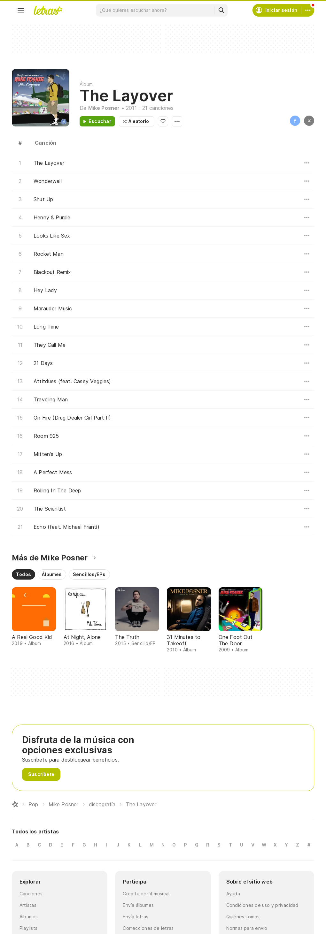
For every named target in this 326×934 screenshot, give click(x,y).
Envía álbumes (138, 905)
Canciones (31, 893)
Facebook (295, 121)
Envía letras (135, 916)
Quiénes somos (243, 916)
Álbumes (28, 916)
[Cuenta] (307, 10)
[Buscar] (221, 10)
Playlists (28, 928)
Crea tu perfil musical (146, 893)
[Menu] (21, 10)
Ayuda (233, 893)
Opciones (177, 121)
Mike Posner (104, 108)
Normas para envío (247, 928)
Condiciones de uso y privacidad (262, 905)
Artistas (27, 905)
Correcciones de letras (148, 928)
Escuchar (100, 121)
